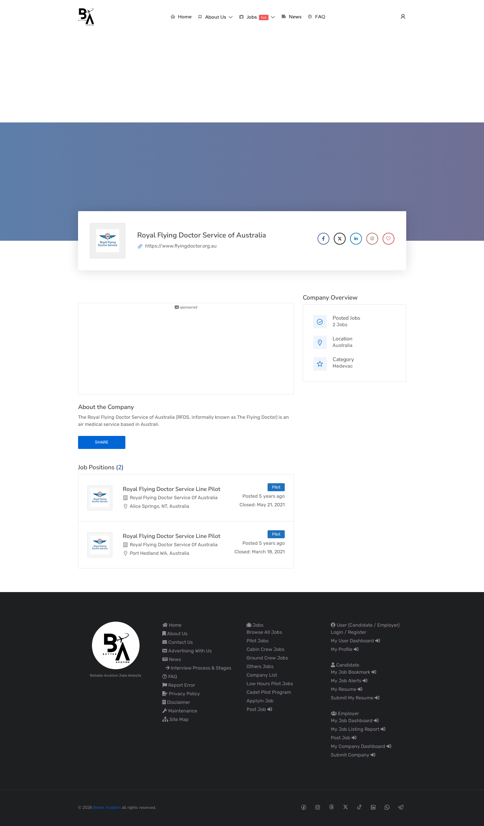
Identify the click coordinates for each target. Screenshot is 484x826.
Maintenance (179, 711)
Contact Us (177, 642)
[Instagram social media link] (318, 807)
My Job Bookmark (353, 672)
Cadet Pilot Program (269, 692)
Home (172, 625)
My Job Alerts (349, 680)
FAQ (169, 676)
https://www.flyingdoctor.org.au (181, 246)
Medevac (343, 366)
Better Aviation (107, 807)
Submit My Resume (355, 698)
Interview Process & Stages (198, 668)
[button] (215, 17)
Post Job (259, 709)
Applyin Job (260, 701)
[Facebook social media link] (304, 807)
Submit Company (353, 755)
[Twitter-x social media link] (345, 807)
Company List (262, 675)
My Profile (344, 649)
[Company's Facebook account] (323, 239)
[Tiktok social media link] (359, 807)
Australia (342, 345)
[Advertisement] (242, 78)
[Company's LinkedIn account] (356, 239)
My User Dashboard (355, 641)
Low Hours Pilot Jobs (270, 683)
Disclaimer (176, 702)
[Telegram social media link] (401, 807)
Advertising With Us (187, 651)
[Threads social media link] (331, 807)
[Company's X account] (340, 239)
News (171, 659)
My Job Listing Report (358, 729)
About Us (174, 633)
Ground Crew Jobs (267, 658)
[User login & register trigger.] (403, 16)
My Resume (346, 689)
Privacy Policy (181, 693)
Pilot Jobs (257, 641)
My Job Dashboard (354, 720)
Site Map (175, 719)
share (101, 442)
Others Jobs (260, 666)
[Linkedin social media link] (373, 807)
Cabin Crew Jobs (265, 649)
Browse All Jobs (264, 632)
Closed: (247, 504)
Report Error (178, 685)
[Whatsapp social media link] (387, 807)
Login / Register (348, 632)
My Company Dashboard (361, 746)
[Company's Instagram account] (372, 239)
